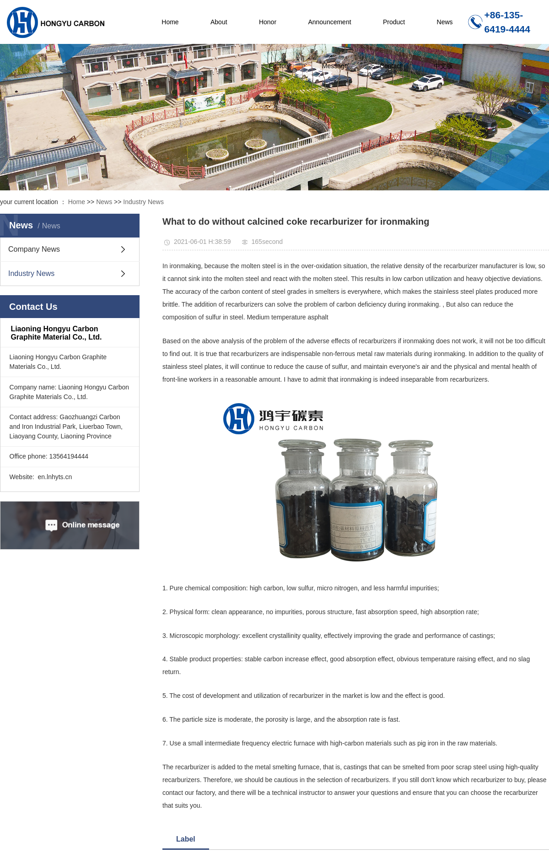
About (218, 22)
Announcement (329, 22)
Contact (391, 66)
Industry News (143, 201)
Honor (267, 22)
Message (335, 66)
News (445, 22)
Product (394, 22)
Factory (280, 66)
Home (169, 22)
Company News (34, 249)
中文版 (443, 66)
